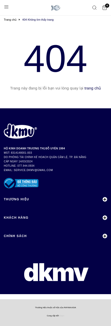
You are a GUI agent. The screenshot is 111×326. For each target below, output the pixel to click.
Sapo (61, 316)
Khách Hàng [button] (55, 217)
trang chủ (93, 88)
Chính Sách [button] (55, 236)
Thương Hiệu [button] (55, 199)
